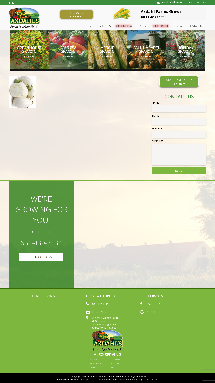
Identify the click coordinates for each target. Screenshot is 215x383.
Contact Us (196, 26)
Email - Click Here (169, 2)
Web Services (151, 379)
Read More (29, 56)
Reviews (179, 26)
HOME (89, 26)
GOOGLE (148, 315)
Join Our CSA (124, 26)
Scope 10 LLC (89, 379)
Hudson (114, 367)
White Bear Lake (96, 363)
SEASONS (142, 26)
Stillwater (93, 359)
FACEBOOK (150, 307)
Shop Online (76, 14)
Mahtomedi (115, 359)
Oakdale (93, 367)
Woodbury (115, 363)
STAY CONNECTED (179, 82)
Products (104, 26)
